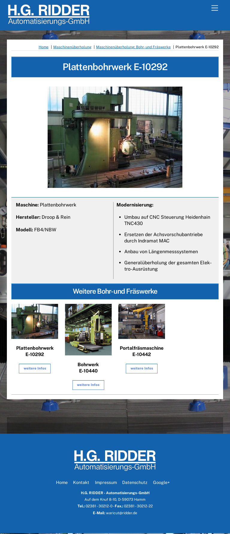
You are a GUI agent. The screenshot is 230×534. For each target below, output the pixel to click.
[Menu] (215, 8)
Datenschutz (134, 483)
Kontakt (81, 483)
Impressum (106, 483)
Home (62, 483)
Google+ (161, 483)
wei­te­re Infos (35, 369)
